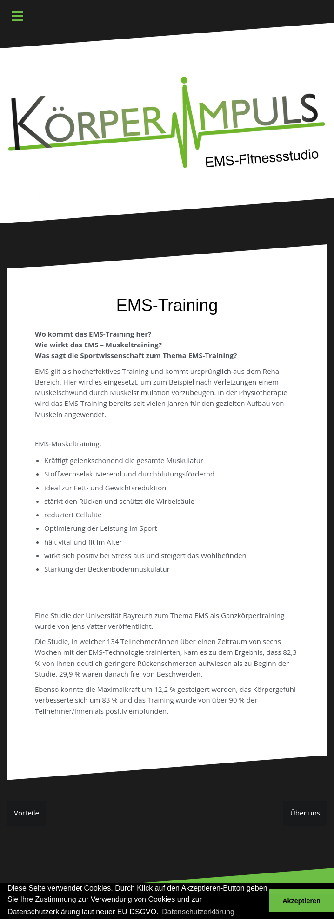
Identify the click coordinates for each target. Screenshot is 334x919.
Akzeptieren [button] (301, 901)
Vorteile (26, 812)
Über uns (305, 812)
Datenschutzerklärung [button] (198, 912)
